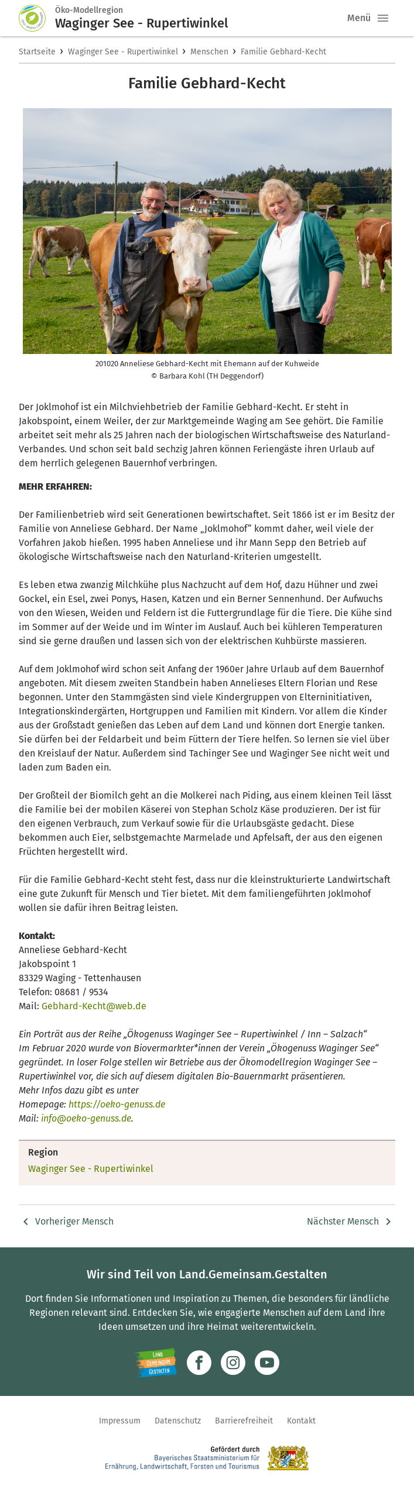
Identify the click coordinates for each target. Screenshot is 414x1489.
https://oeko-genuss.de (117, 1104)
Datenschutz (178, 1421)
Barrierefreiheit (244, 1421)
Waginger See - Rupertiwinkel (123, 52)
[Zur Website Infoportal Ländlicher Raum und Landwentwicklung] (156, 1362)
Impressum (120, 1421)
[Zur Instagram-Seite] (233, 1362)
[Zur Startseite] (37, 18)
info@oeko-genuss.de (86, 1118)
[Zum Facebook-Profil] (199, 1362)
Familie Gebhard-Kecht (283, 52)
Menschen (209, 52)
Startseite (37, 52)
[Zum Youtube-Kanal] (267, 1362)
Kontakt (301, 1421)
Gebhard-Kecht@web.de (94, 1006)
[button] (383, 18)
